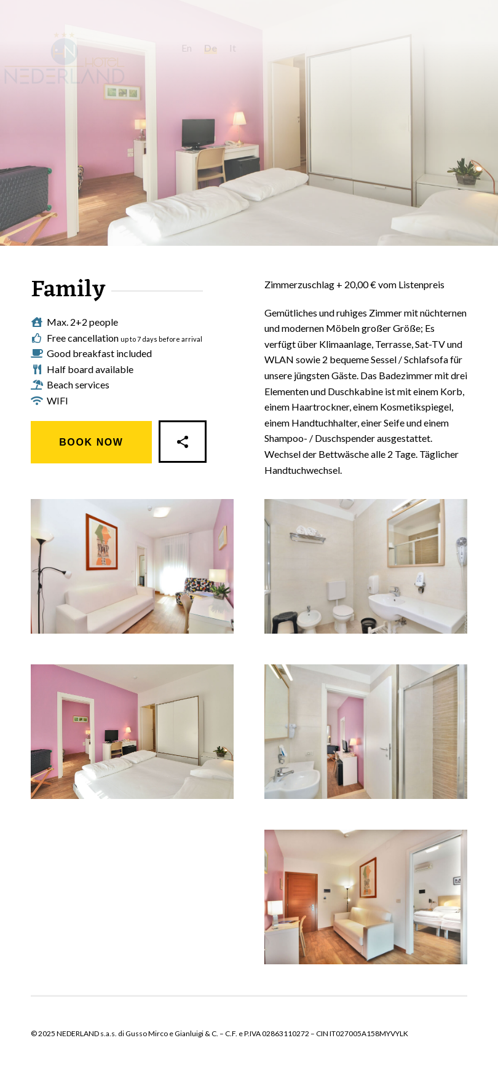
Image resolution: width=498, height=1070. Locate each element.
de (238, 47)
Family (68, 290)
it (260, 47)
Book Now (91, 442)
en (214, 47)
